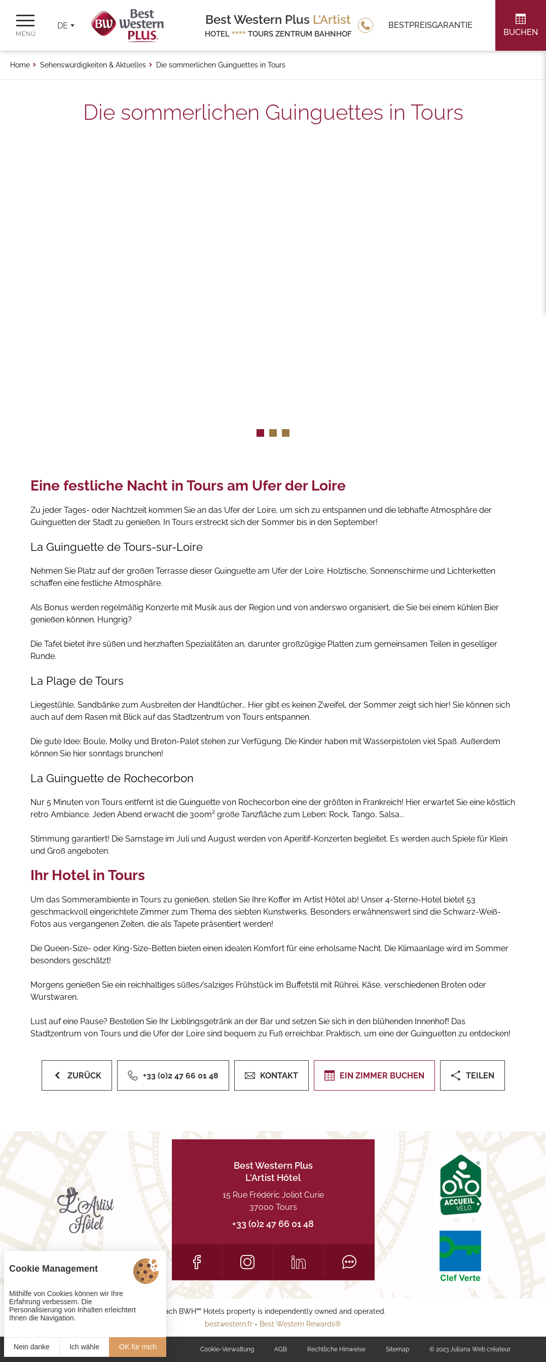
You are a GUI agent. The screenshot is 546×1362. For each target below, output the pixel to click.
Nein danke (32, 1347)
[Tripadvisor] (349, 1262)
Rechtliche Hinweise (336, 1349)
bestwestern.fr (228, 1324)
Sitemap (397, 1349)
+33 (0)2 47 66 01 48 (273, 1223)
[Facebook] (197, 1262)
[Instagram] (248, 1262)
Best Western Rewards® (300, 1324)
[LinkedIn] (298, 1262)
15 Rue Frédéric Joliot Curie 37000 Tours (273, 1201)
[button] (260, 433)
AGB (280, 1349)
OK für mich (138, 1347)
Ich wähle (84, 1347)
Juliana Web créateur (480, 1349)
